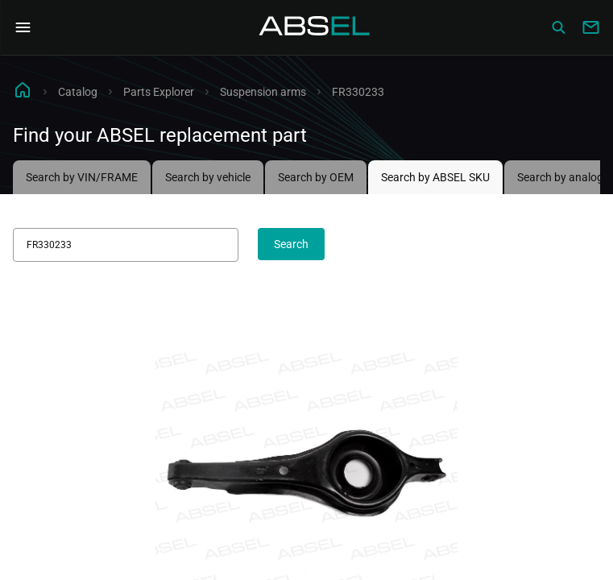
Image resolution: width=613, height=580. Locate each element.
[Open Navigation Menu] (22, 27)
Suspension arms (263, 91)
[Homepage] (315, 27)
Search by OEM (316, 177)
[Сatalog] (558, 27)
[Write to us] (590, 27)
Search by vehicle (208, 177)
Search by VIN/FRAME (82, 177)
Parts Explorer (158, 91)
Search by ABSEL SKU (435, 177)
